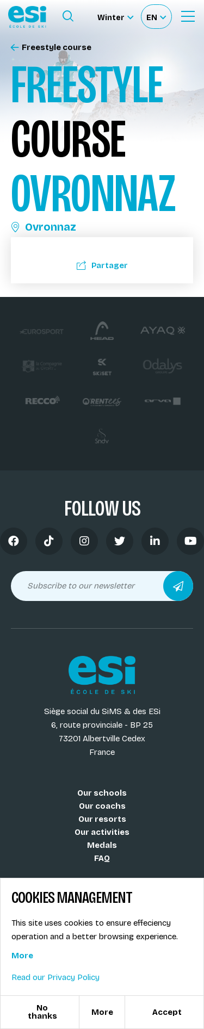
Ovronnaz (43, 226)
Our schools (102, 793)
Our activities (102, 832)
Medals (102, 845)
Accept (167, 1012)
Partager (102, 265)
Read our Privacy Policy (55, 977)
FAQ (102, 858)
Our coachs (102, 806)
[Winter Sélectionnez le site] (115, 16)
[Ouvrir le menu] (187, 16)
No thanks (42, 1012)
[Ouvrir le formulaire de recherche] (68, 16)
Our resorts (102, 819)
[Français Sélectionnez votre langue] (156, 16)
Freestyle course (51, 48)
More (22, 955)
